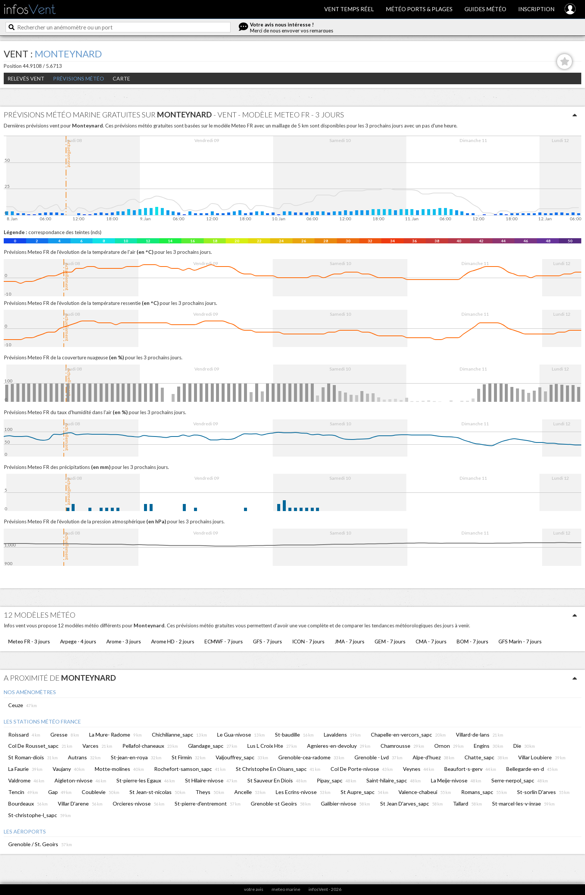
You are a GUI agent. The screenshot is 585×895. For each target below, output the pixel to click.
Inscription (536, 9)
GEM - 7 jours (390, 641)
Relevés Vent (25, 78)
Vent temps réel (349, 9)
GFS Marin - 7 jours (520, 641)
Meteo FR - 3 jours (29, 641)
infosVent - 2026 (325, 889)
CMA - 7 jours (431, 641)
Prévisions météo (78, 78)
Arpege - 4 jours (78, 641)
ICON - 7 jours (308, 641)
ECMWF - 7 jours (223, 641)
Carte (121, 78)
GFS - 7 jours (267, 641)
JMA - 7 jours (350, 641)
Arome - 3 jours (123, 641)
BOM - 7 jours (472, 641)
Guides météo (485, 9)
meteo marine (286, 889)
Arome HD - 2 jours (172, 641)
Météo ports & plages (419, 9)
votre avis (253, 889)
